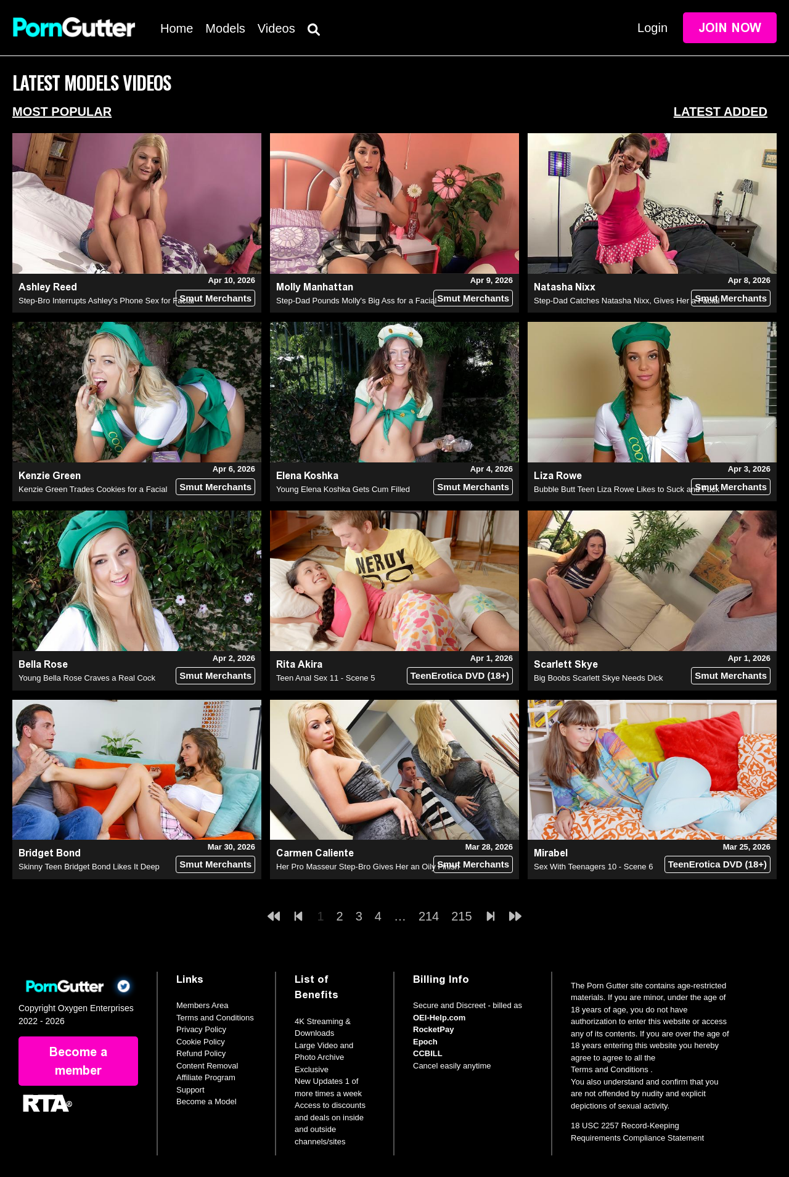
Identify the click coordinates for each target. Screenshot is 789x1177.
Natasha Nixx (564, 287)
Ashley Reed (47, 287)
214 (429, 916)
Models (225, 28)
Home (176, 28)
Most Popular (62, 111)
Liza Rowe (558, 476)
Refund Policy (201, 1053)
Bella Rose (43, 664)
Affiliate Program (205, 1077)
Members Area (202, 1005)
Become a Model (206, 1101)
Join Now (729, 27)
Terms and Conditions (215, 1017)
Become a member (78, 1061)
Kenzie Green (49, 476)
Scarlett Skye (566, 664)
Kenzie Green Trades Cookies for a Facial (92, 489)
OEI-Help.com (439, 1017)
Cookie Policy (200, 1041)
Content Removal (207, 1065)
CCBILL (428, 1053)
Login (652, 28)
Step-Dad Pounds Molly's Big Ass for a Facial (356, 300)
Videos (276, 28)
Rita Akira (299, 664)
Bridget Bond (49, 853)
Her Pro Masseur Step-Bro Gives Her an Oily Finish (367, 866)
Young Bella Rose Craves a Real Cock (86, 678)
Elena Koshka (307, 476)
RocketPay (433, 1029)
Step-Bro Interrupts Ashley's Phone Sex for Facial (106, 300)
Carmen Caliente (315, 853)
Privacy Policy (201, 1029)
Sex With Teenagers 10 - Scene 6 (593, 866)
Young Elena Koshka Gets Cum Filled (343, 489)
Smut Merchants (215, 298)
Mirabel (551, 853)
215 (461, 916)
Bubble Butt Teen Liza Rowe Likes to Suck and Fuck (626, 489)
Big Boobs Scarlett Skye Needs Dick (598, 678)
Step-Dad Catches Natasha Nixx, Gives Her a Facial (626, 300)
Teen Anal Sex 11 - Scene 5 (325, 678)
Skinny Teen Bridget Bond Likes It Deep (89, 866)
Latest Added (720, 111)
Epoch (425, 1041)
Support (190, 1089)
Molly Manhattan (314, 287)
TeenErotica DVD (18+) (460, 675)
